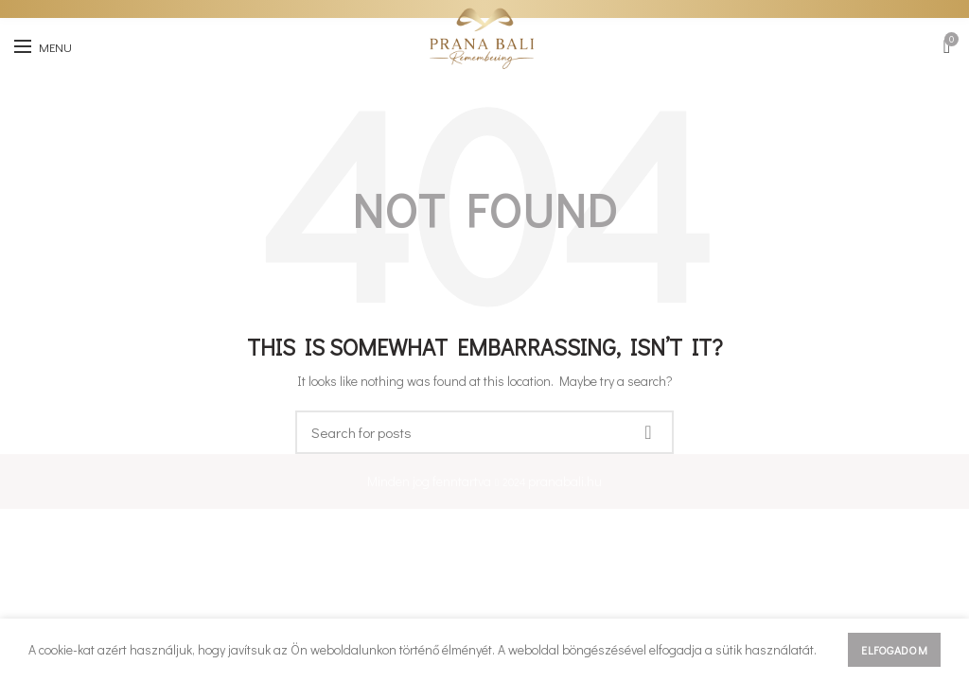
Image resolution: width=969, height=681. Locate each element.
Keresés (648, 432)
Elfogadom (894, 649)
